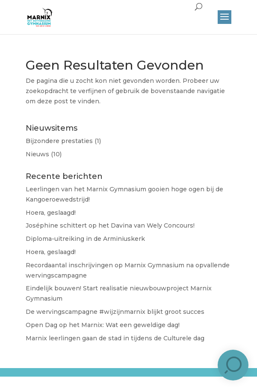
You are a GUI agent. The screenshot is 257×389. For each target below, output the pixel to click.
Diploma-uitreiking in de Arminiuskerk (85, 239)
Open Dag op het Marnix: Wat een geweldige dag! (103, 325)
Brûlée (136, 379)
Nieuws (37, 154)
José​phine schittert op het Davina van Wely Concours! (110, 225)
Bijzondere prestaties (59, 141)
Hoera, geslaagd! (51, 212)
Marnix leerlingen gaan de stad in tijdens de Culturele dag (115, 338)
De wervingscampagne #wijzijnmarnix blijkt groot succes (115, 312)
